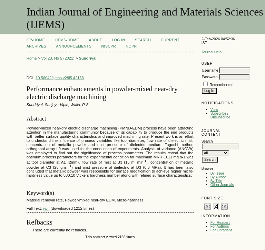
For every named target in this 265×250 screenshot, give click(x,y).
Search (143, 40)
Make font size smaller (207, 206)
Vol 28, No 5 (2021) (57, 58)
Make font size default (216, 206)
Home (32, 58)
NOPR (131, 46)
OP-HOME (36, 40)
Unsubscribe (220, 117)
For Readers (220, 223)
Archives (36, 46)
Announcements (74, 46)
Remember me (222, 85)
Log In (118, 40)
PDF (46, 208)
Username (210, 70)
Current (170, 40)
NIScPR (108, 46)
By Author (218, 177)
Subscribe (218, 113)
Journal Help (212, 52)
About (95, 40)
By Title (216, 181)
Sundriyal (88, 58)
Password (210, 77)
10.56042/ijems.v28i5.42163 (60, 78)
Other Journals (222, 185)
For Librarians (221, 230)
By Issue (217, 173)
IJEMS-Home (67, 40)
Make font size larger (224, 206)
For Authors (219, 226)
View (214, 110)
